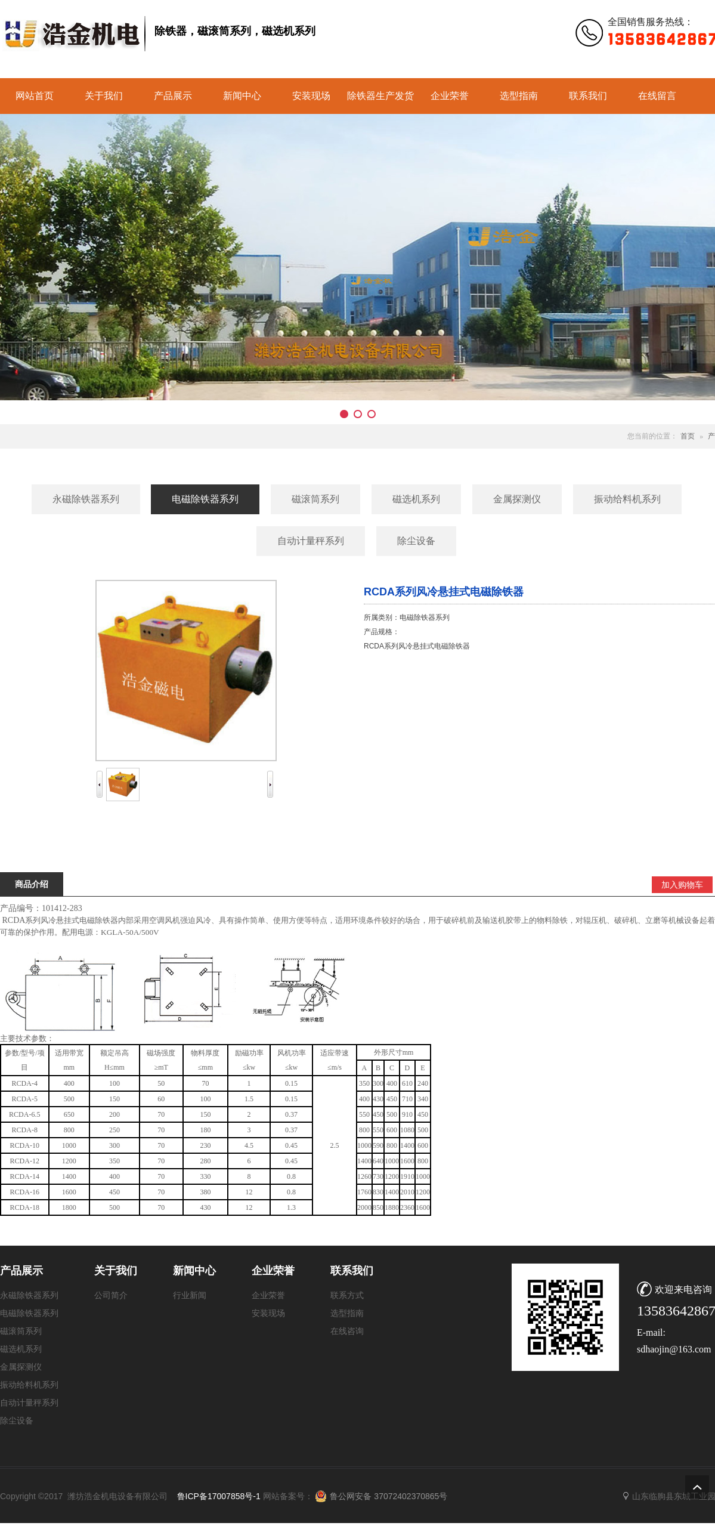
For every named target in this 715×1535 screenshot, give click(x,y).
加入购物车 (682, 885)
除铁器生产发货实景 (380, 102)
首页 (687, 436)
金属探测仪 (21, 1367)
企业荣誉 (450, 96)
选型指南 (519, 96)
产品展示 (173, 96)
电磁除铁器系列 (29, 1313)
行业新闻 (189, 1295)
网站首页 (35, 96)
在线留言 (657, 96)
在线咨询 (347, 1331)
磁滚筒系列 (21, 1331)
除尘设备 (16, 1420)
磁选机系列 (21, 1349)
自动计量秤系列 (29, 1402)
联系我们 (588, 96)
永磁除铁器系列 (29, 1295)
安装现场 (311, 96)
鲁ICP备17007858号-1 (219, 1496)
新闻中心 (242, 96)
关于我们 (104, 96)
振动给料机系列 (29, 1384)
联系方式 (347, 1295)
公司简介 (111, 1295)
